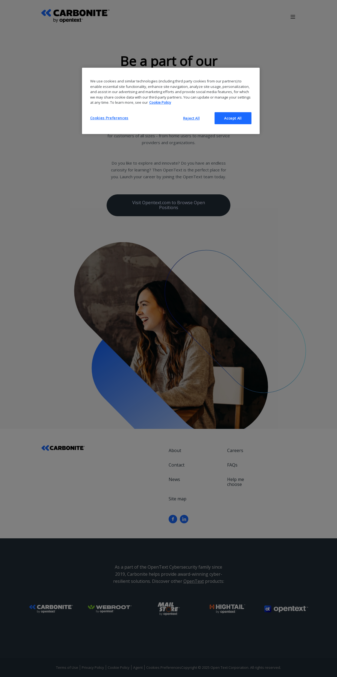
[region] (171, 101)
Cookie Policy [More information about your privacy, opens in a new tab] (160, 102)
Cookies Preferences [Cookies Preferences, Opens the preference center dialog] (109, 117)
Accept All (233, 118)
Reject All (191, 118)
